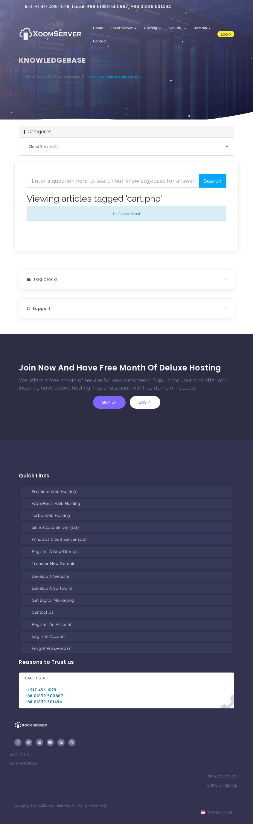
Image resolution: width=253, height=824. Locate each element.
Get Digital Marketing (53, 600)
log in (145, 402)
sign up (109, 402)
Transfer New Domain (53, 563)
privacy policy (222, 776)
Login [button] (226, 34)
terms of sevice (221, 785)
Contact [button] (100, 41)
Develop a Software (52, 588)
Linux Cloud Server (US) (55, 527)
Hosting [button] (152, 28)
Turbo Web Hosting (51, 515)
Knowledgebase (66, 76)
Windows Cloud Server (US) (59, 539)
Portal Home (35, 76)
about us (19, 754)
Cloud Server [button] (123, 28)
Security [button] (177, 28)
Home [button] (98, 28)
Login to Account (49, 636)
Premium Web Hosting (54, 491)
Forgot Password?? (51, 648)
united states (217, 812)
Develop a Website (50, 576)
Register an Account (51, 624)
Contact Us (43, 612)
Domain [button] (202, 28)
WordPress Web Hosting (56, 503)
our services (23, 763)
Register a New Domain (55, 551)
